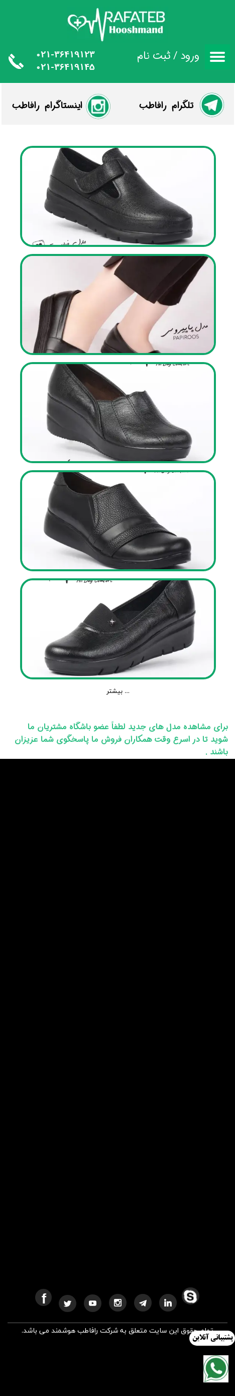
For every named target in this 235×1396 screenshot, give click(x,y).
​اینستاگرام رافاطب (47, 106)
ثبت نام (154, 56)
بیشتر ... (118, 691)
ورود (189, 56)
